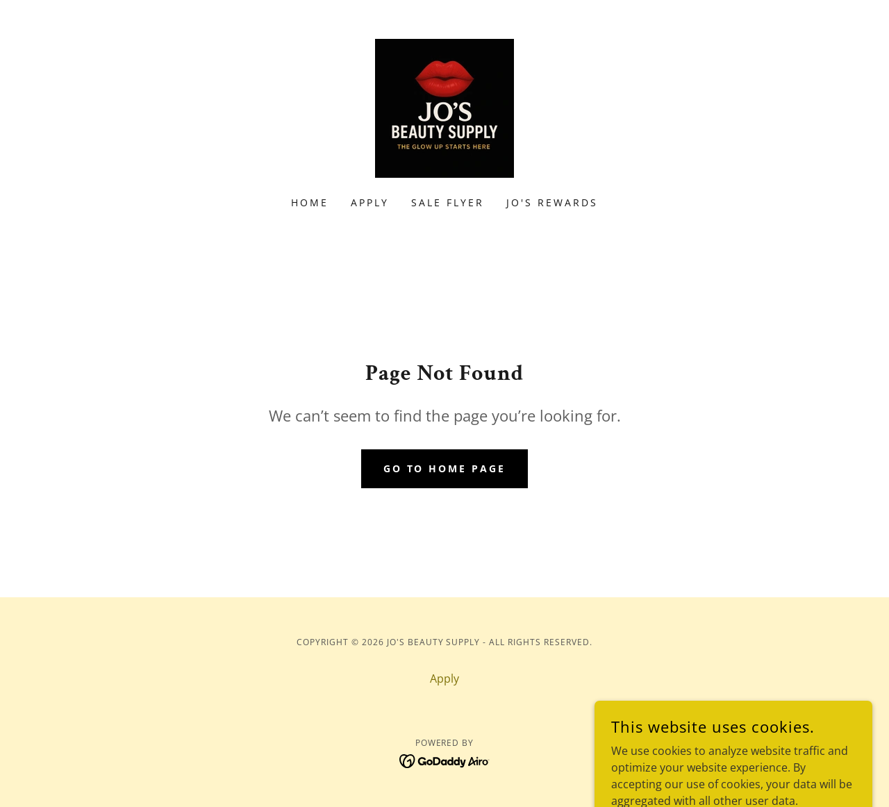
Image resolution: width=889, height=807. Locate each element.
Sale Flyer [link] (447, 202)
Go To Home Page (444, 468)
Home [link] (310, 202)
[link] (444, 107)
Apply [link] (370, 202)
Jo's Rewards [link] (552, 202)
